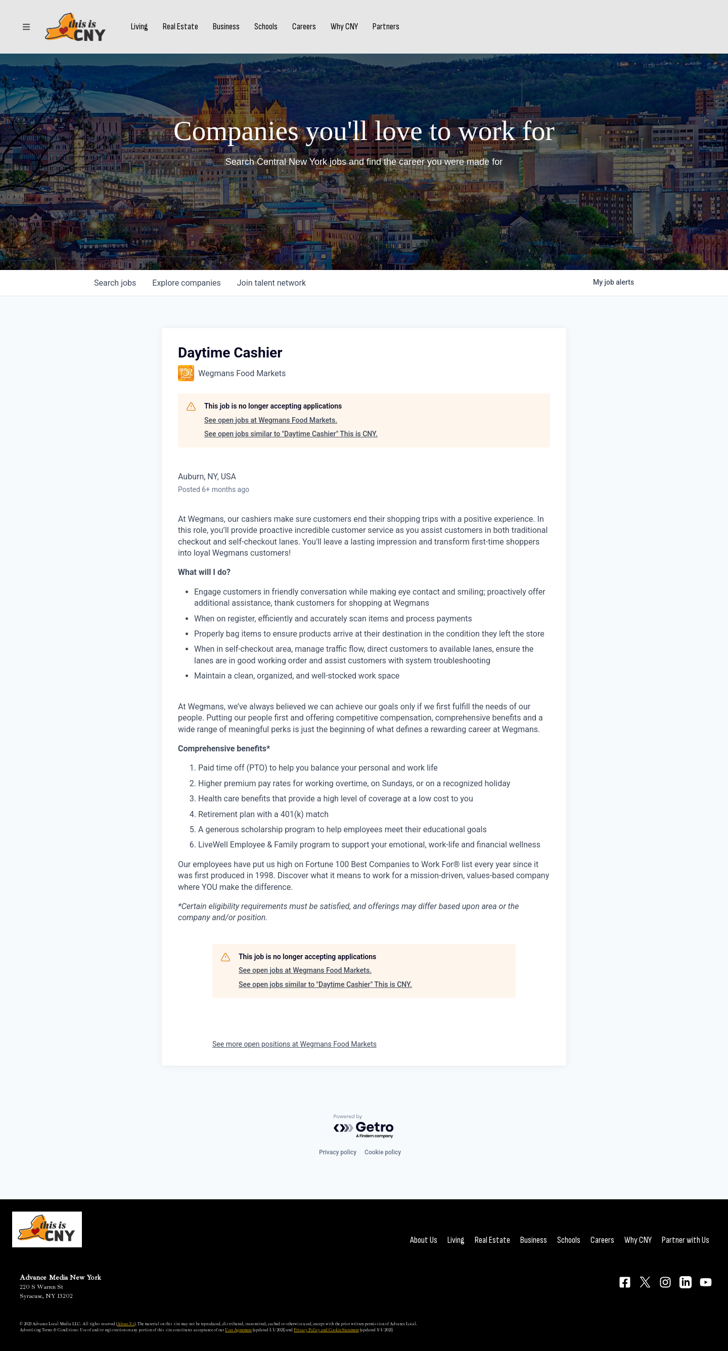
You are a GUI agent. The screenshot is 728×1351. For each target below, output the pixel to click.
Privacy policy (337, 1152)
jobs (115, 283)
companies (186, 283)
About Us (423, 1240)
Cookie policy (383, 1152)
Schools (266, 26)
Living (139, 26)
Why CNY (344, 26)
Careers (304, 26)
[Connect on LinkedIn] (685, 1282)
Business (226, 26)
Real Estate (180, 26)
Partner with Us (685, 1240)
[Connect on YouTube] (706, 1282)
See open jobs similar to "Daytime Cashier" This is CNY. (291, 434)
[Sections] (26, 27)
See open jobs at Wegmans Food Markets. (270, 420)
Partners (386, 26)
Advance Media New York (60, 1277)
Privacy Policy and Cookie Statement (326, 1329)
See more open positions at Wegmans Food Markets (294, 1044)
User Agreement (238, 1329)
